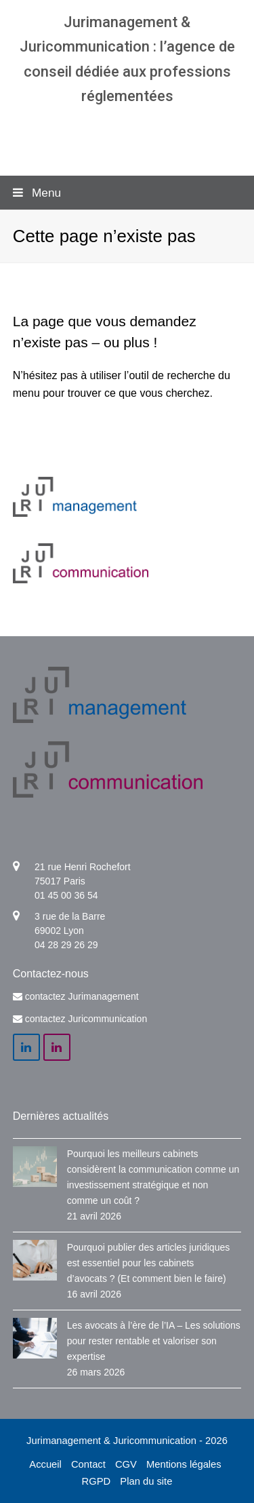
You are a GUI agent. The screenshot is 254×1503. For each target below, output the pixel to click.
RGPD (96, 1481)
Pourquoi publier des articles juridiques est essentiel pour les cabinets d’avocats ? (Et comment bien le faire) (148, 1263)
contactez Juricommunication (86, 1018)
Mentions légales (183, 1464)
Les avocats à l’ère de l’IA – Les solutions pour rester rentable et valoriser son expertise (153, 1341)
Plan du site (146, 1481)
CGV (126, 1464)
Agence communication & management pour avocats (127, 135)
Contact (88, 1464)
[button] (127, 193)
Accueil (45, 1464)
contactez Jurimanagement (82, 996)
